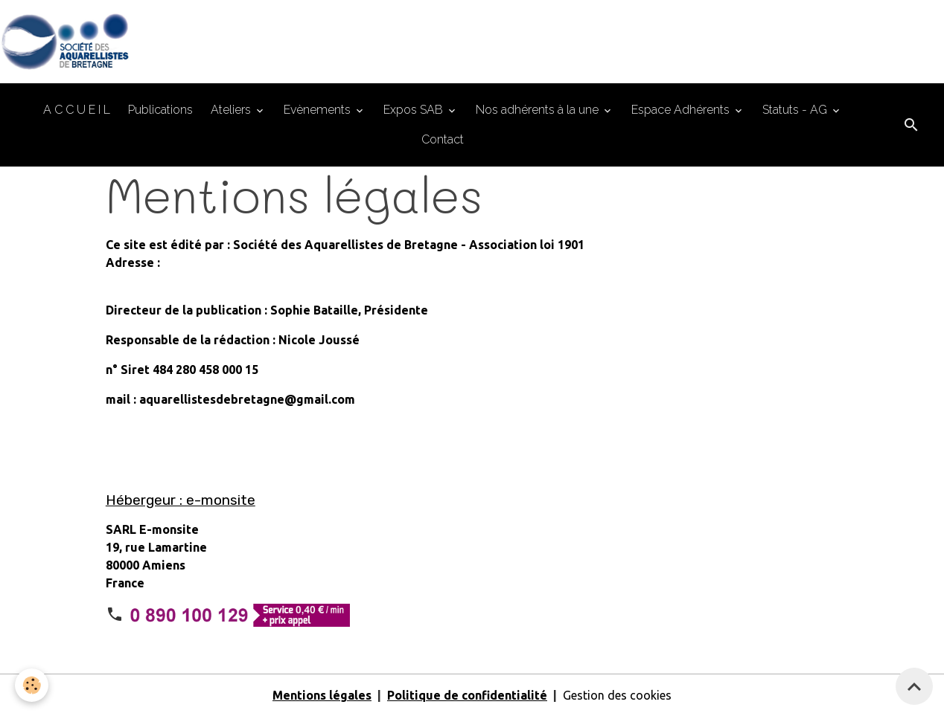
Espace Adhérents (682, 110)
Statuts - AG (796, 110)
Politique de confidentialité (467, 695)
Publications (160, 110)
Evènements (319, 110)
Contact (442, 139)
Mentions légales (321, 695)
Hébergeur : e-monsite (180, 500)
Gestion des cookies (617, 695)
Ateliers (232, 110)
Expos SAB (414, 110)
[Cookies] (31, 685)
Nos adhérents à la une (539, 110)
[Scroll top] (914, 686)
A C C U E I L (76, 110)
